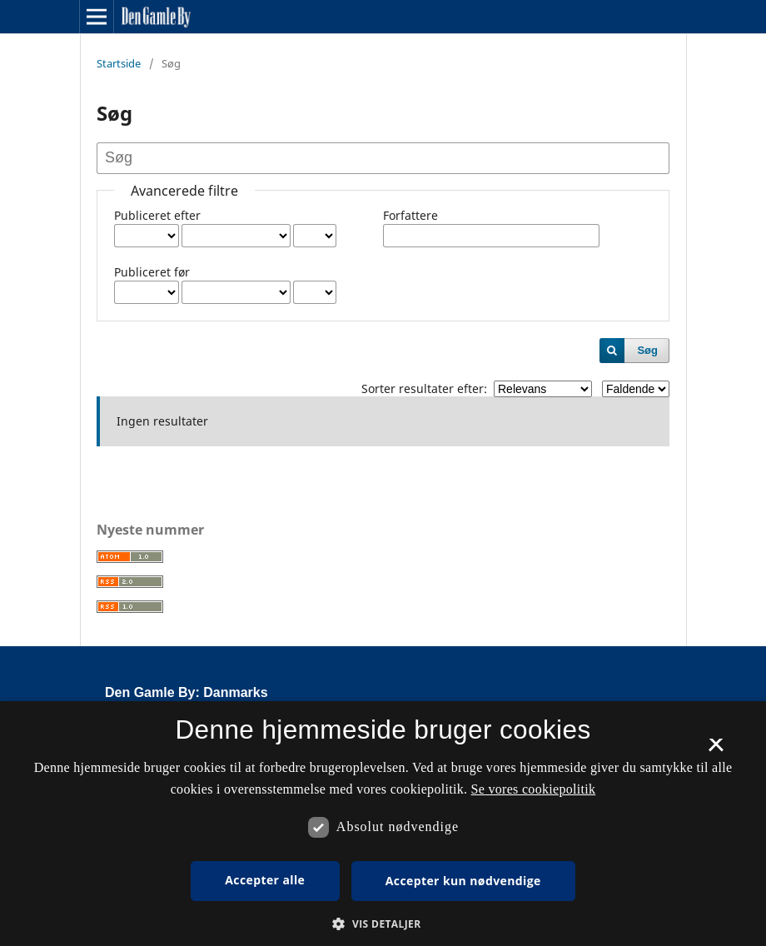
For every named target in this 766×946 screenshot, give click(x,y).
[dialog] (383, 823)
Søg (647, 350)
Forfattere (410, 215)
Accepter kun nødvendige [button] (463, 881)
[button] (382, 924)
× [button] (715, 750)
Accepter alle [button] (265, 880)
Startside (119, 63)
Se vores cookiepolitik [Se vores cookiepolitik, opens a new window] (533, 789)
